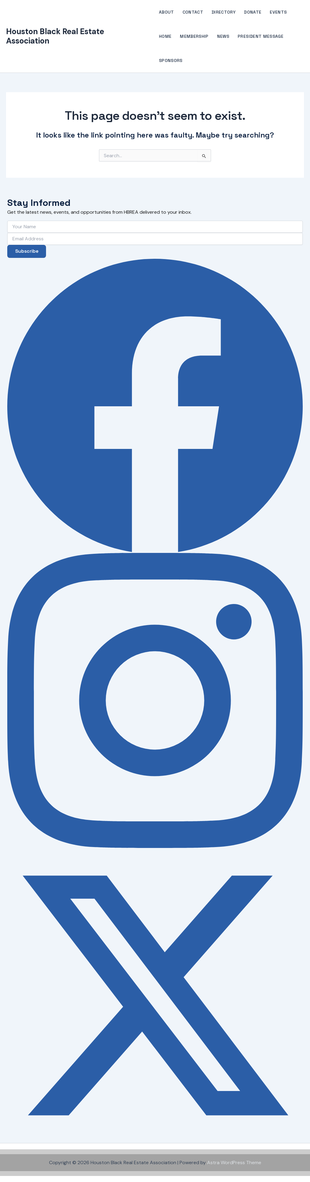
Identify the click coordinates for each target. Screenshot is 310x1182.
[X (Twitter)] (155, 995)
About (166, 12)
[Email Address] (155, 238)
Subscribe (27, 251)
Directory (224, 12)
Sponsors (171, 60)
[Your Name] (155, 226)
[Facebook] (155, 405)
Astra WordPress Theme (234, 1162)
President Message (260, 36)
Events (278, 12)
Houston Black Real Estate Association (55, 36)
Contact (193, 12)
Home (165, 36)
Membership (194, 36)
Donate (252, 12)
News (223, 36)
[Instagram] (155, 700)
